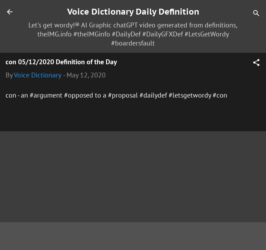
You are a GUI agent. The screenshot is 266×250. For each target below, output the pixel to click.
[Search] (256, 14)
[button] (256, 63)
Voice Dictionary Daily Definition (133, 11)
